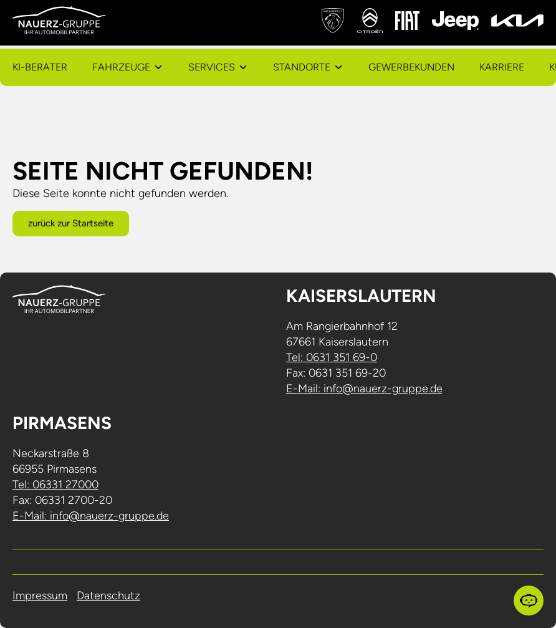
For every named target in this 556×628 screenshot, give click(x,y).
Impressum (39, 595)
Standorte (301, 67)
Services (211, 67)
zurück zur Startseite (70, 223)
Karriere (501, 67)
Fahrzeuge (121, 67)
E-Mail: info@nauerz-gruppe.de (364, 388)
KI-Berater (39, 67)
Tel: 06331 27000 (55, 484)
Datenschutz (108, 595)
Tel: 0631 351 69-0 (331, 357)
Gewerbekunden (411, 67)
